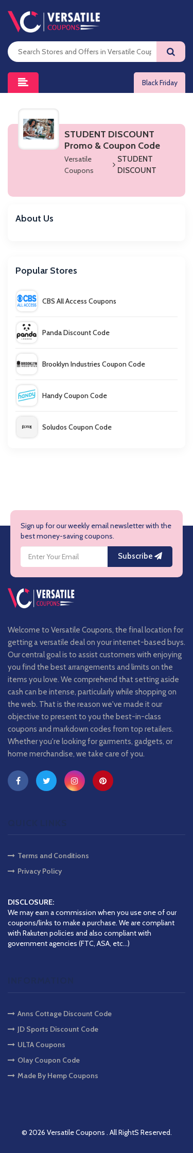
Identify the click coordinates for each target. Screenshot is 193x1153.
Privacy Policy (35, 871)
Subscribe (140, 556)
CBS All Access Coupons (66, 301)
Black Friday (160, 82)
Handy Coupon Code (61, 395)
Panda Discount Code (63, 332)
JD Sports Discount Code (53, 1029)
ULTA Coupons (36, 1044)
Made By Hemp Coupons (53, 1075)
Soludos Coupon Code (64, 427)
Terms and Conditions (48, 855)
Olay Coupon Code (44, 1060)
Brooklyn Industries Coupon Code (80, 364)
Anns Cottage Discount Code (60, 1013)
